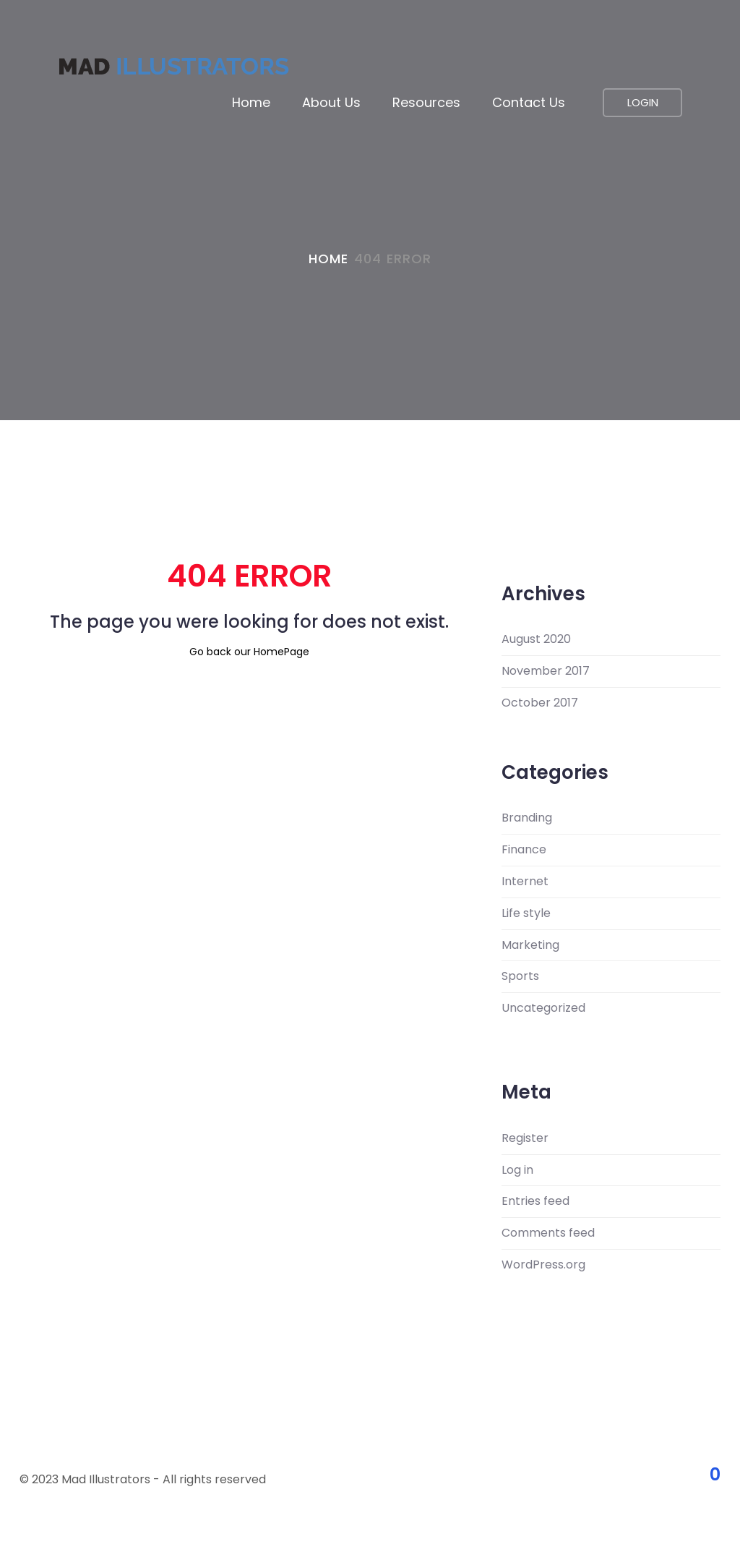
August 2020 (536, 639)
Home (251, 102)
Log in (517, 1170)
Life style (526, 913)
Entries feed (535, 1201)
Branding (527, 818)
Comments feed (548, 1233)
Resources (426, 102)
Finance (524, 850)
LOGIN (642, 102)
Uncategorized (543, 1008)
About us (331, 102)
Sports (520, 976)
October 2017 (540, 703)
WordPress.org (543, 1265)
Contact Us (528, 102)
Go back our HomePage (249, 651)
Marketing (530, 945)
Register (525, 1138)
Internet (525, 882)
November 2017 (546, 671)
